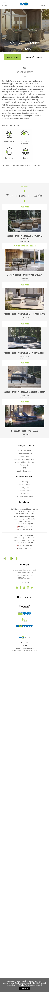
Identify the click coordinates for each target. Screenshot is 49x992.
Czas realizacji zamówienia (24, 565)
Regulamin (24, 571)
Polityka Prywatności (24, 559)
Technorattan (24, 591)
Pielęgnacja (24, 593)
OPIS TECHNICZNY (24, 72)
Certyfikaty (24, 599)
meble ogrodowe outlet (24, 602)
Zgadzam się (24, 989)
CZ (18, 665)
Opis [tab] (24, 68)
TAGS (24, 751)
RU (3, 665)
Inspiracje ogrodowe (25, 577)
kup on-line (12, 57)
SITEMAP (24, 748)
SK (8, 665)
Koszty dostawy (24, 562)
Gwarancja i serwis (24, 596)
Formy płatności (24, 556)
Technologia (24, 588)
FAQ (24, 574)
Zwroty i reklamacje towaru (24, 568)
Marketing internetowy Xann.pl (28, 756)
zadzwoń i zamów (34, 57)
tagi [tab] (24, 76)
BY (13, 665)
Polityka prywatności (33, 985)
